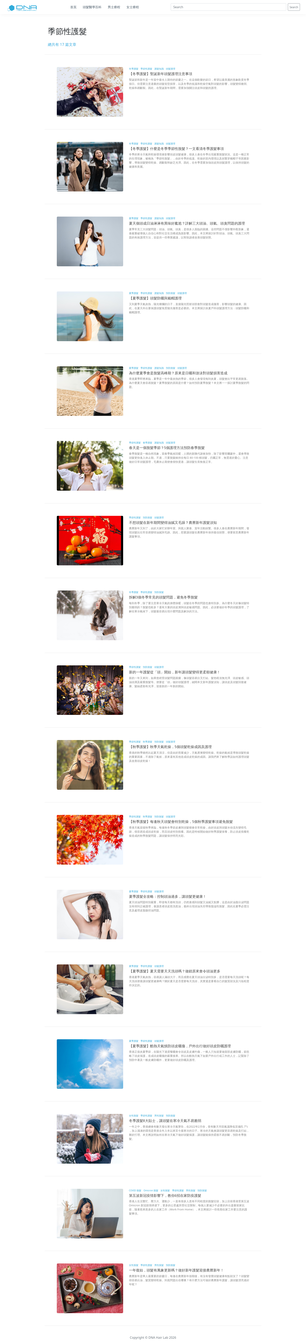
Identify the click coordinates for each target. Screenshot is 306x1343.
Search (294, 7)
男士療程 (114, 7)
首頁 (73, 7)
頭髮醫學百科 (92, 7)
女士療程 (132, 7)
